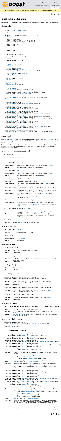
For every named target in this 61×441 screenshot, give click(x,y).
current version (46, 10)
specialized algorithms (13, 111)
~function (8, 81)
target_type (23, 102)
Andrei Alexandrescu (44, 5)
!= (12, 134)
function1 (51, 154)
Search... (55, 7)
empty (10, 91)
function (10, 36)
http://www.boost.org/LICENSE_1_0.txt (52, 419)
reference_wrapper (39, 126)
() (16, 107)
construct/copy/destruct (15, 69)
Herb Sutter (35, 5)
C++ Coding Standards (54, 5)
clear (10, 87)
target (30, 98)
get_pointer (27, 368)
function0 (46, 154)
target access (12, 97)
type (21, 65)
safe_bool (11, 92)
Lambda (9, 61)
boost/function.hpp (19, 30)
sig (11, 62)
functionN (22, 36)
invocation (11, 105)
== (12, 120)
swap (10, 85)
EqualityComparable (33, 372)
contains (28, 101)
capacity (10, 89)
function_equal (48, 302)
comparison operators (12, 117)
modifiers (10, 84)
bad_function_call (19, 325)
